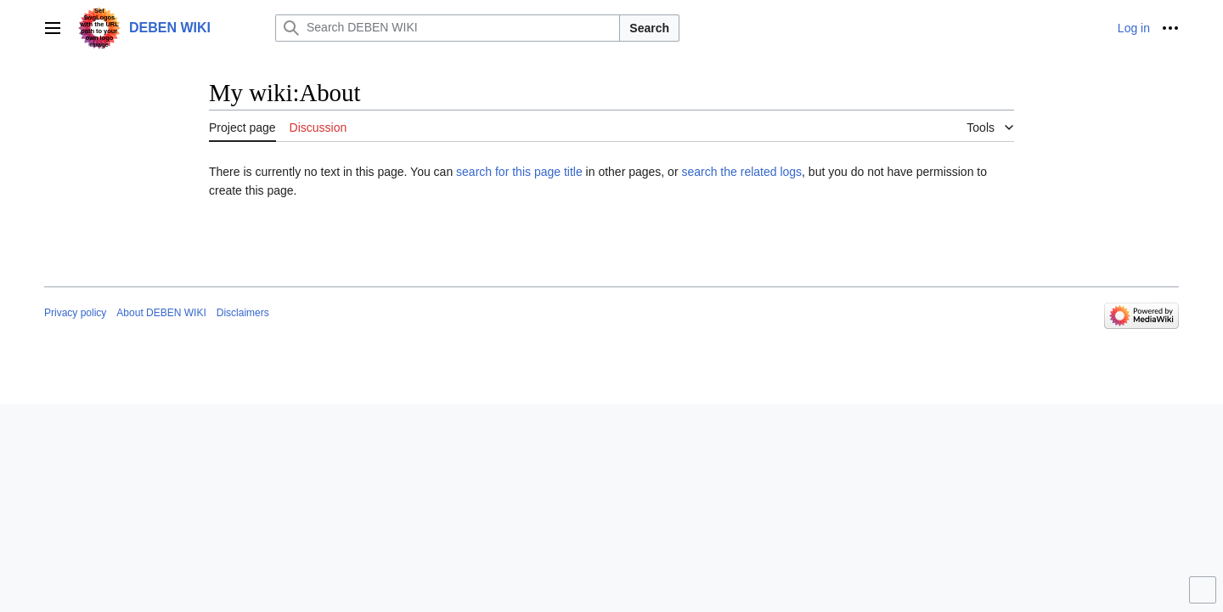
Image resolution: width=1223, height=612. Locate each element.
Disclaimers (243, 313)
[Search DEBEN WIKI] (447, 28)
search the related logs (741, 171)
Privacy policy (75, 313)
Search (649, 28)
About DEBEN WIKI (161, 313)
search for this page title (519, 171)
